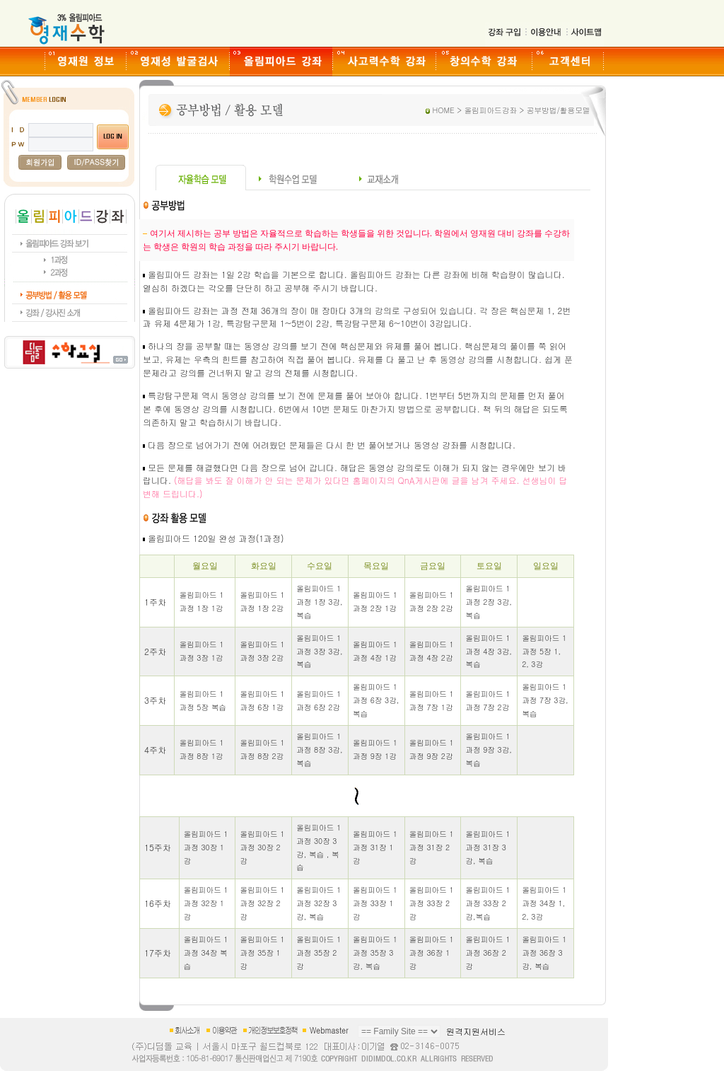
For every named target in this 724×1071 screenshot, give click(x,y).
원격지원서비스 (476, 1031)
